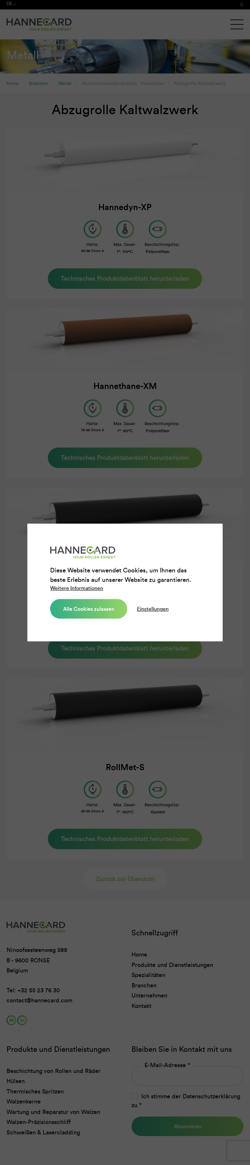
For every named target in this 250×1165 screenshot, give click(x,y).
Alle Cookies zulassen (88, 609)
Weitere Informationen (76, 588)
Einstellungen (153, 609)
